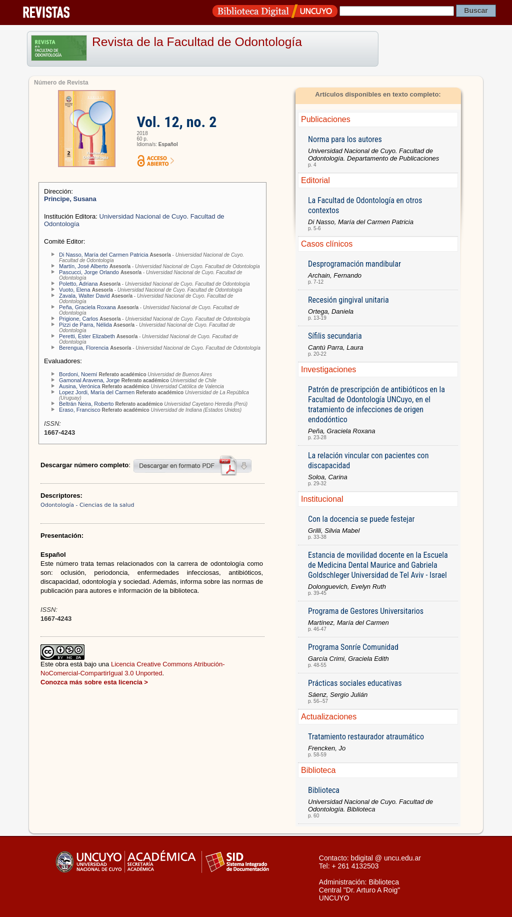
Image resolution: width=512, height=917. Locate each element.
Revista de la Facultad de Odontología (197, 42)
